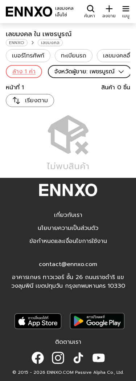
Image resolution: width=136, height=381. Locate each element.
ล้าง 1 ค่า (24, 71)
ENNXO (16, 42)
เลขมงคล (50, 42)
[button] (37, 358)
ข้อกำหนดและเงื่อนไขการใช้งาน (68, 241)
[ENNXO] (29, 12)
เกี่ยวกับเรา (68, 215)
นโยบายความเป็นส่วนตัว (68, 228)
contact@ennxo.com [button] (68, 264)
